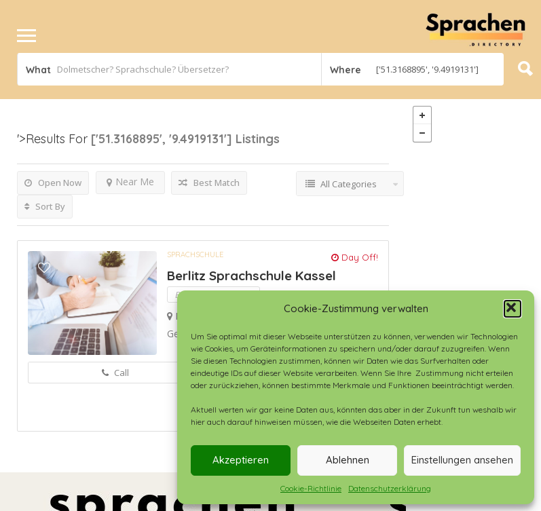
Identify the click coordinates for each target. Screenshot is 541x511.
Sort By (44, 206)
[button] (512, 309)
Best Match (209, 182)
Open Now (52, 182)
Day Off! (354, 257)
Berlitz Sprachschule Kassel (251, 275)
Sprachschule (195, 254)
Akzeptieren (240, 459)
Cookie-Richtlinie (310, 488)
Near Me (130, 181)
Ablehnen (347, 459)
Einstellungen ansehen (462, 459)
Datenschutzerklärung (389, 488)
